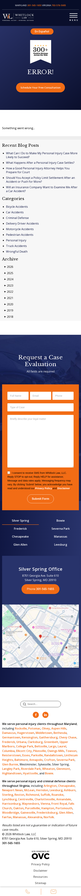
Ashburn (70, 790)
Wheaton (48, 769)
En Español (42, 31)
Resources (40, 877)
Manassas (60, 536)
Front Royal (59, 804)
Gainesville (27, 812)
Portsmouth (64, 808)
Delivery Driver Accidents (22, 223)
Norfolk (49, 817)
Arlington (50, 786)
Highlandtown (12, 773)
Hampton (47, 808)
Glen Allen (20, 545)
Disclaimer (63, 488)
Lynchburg (9, 799)
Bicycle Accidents (17, 207)
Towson (71, 751)
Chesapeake (20, 536)
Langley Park (11, 769)
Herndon (42, 790)
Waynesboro (30, 804)
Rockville (21, 728)
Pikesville (39, 751)
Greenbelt (51, 742)
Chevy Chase (67, 737)
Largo (52, 746)
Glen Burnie (10, 764)
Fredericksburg (47, 812)
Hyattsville (30, 773)
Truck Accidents (16, 246)
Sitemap (40, 883)
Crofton (49, 760)
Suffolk (45, 795)
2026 (8, 267)
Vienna (45, 804)
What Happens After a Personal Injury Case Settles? (40, 163)
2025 (8, 273)
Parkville (37, 755)
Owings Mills (55, 751)
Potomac (34, 728)
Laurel (62, 746)
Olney (46, 728)
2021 (8, 298)
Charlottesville (45, 799)
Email (53, 892)
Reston (19, 795)
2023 (8, 285)
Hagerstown (25, 733)
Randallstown (53, 755)
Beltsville (41, 746)
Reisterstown (11, 755)
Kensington (30, 737)
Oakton (18, 808)
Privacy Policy (43, 488)
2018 (8, 317)
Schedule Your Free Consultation (40, 87)
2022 (8, 292)
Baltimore (21, 760)
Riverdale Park (31, 769)
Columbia (8, 751)
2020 (8, 304)
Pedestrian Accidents (19, 235)
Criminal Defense (17, 218)
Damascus (9, 733)
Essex (26, 755)
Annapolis (36, 760)
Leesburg (60, 545)
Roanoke (58, 795)
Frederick (20, 529)
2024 (8, 279)
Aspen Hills (58, 728)
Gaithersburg (48, 737)
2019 (8, 310)
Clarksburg (35, 742)
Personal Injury (16, 240)
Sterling (7, 795)
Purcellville (32, 808)
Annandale (63, 799)
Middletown (44, 733)
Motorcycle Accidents (20, 229)
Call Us (27, 892)
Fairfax (6, 817)
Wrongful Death (17, 251)
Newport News (12, 790)
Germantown (11, 737)
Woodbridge (10, 812)
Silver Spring (20, 520)
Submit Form (40, 498)
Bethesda (60, 733)
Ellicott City (24, 751)
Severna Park (61, 529)
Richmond (32, 795)
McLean (29, 790)
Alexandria (35, 817)
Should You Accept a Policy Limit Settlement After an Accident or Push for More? (40, 180)
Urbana (21, 742)
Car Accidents (15, 212)
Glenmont (63, 769)
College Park (24, 746)
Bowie (60, 520)
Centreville (25, 799)
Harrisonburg (11, 804)
